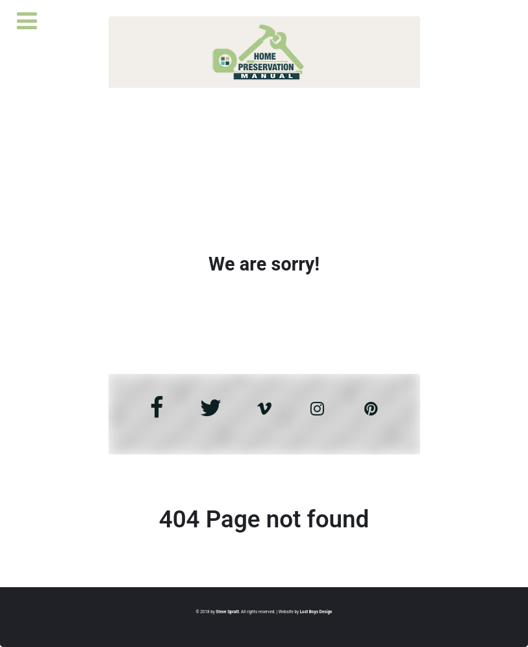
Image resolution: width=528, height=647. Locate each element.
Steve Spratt (227, 612)
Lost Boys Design (316, 612)
